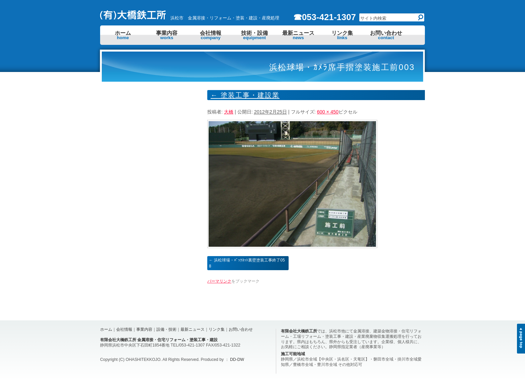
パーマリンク (219, 281)
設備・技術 (166, 329)
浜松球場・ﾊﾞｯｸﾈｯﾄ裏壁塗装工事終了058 (247, 263)
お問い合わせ (386, 35)
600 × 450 (328, 111)
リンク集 (342, 35)
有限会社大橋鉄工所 (299, 331)
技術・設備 (254, 35)
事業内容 (166, 35)
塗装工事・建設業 (245, 95)
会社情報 (210, 35)
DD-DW (237, 359)
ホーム (123, 35)
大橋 (228, 111)
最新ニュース (298, 35)
